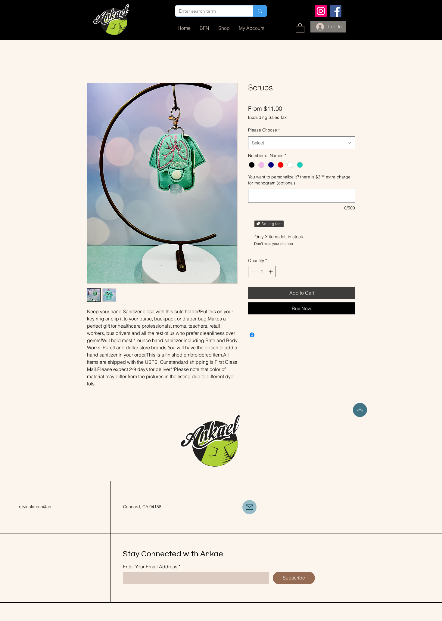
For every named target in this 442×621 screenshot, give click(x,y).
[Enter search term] (209, 11)
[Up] (360, 410)
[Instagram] (321, 11)
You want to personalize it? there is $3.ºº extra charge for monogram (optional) (299, 180)
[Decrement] (253, 271)
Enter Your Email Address (150, 566)
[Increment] (271, 271)
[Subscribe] (294, 578)
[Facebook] (335, 11)
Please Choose (264, 130)
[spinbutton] (262, 271)
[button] (300, 28)
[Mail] (249, 507)
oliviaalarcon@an (35, 506)
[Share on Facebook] (252, 334)
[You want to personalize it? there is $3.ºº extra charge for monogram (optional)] (301, 195)
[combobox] (301, 143)
